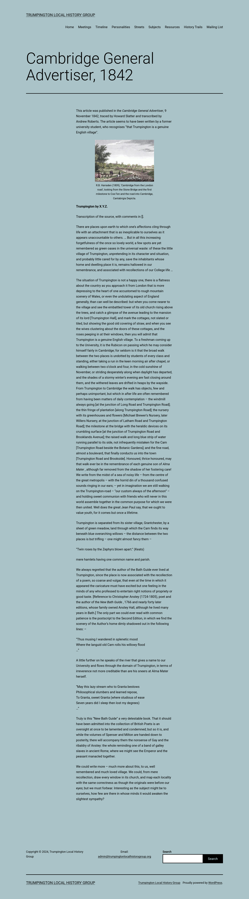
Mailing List (215, 27)
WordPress (215, 882)
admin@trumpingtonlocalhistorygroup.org (124, 856)
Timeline (101, 27)
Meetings (84, 27)
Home (69, 27)
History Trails (193, 27)
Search (167, 851)
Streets (139, 27)
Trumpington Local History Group (60, 15)
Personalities (121, 27)
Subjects (154, 27)
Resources (172, 27)
